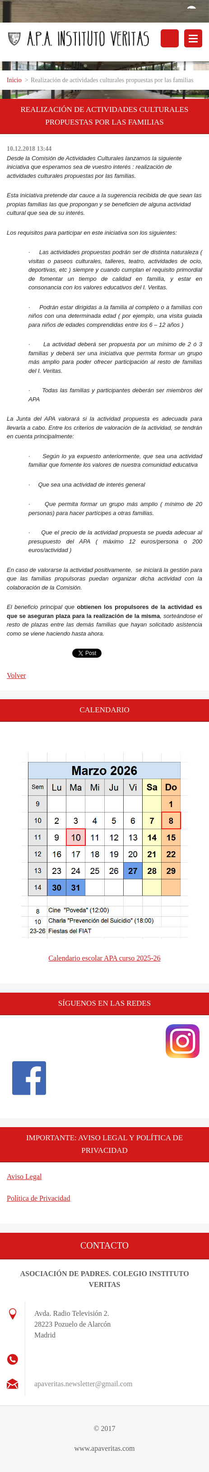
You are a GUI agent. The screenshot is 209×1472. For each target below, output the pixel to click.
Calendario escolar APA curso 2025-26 (104, 958)
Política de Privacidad (38, 1198)
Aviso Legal (24, 1176)
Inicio (14, 80)
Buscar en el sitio (170, 38)
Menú (193, 38)
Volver (16, 675)
